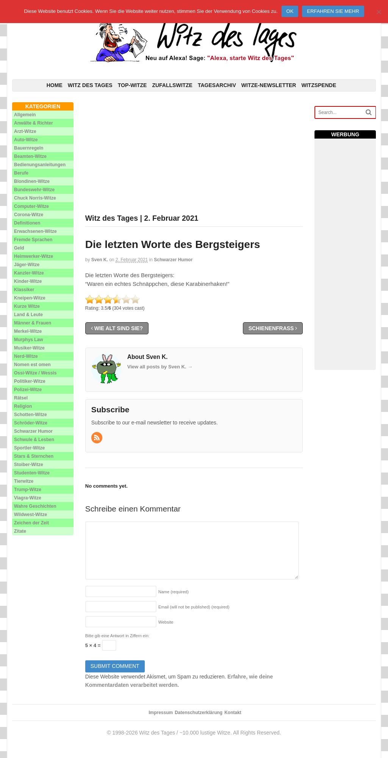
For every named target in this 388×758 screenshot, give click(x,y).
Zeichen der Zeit (31, 523)
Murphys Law (28, 339)
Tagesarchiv (217, 85)
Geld (19, 248)
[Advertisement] (194, 155)
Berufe (21, 173)
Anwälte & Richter (33, 123)
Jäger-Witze (26, 264)
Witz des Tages (90, 85)
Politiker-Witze (29, 381)
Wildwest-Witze (30, 514)
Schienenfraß (273, 328)
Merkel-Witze (28, 331)
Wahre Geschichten (35, 506)
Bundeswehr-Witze (34, 189)
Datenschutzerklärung (198, 712)
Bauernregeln (28, 148)
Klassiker (24, 289)
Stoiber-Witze (28, 464)
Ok (290, 11)
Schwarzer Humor (173, 259)
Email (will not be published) (194, 607)
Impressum (161, 712)
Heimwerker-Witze (33, 256)
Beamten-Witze (30, 156)
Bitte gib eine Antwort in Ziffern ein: (117, 635)
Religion (23, 406)
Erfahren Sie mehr (333, 11)
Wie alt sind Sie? (117, 328)
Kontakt (232, 712)
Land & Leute (28, 314)
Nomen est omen (32, 364)
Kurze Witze (27, 306)
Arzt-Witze (25, 131)
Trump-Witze (27, 489)
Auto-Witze (26, 139)
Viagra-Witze (27, 498)
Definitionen (27, 223)
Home (55, 85)
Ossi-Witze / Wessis (35, 373)
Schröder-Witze (30, 423)
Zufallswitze (172, 85)
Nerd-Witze (26, 356)
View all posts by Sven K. (159, 367)
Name (173, 592)
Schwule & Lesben (34, 439)
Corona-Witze (28, 214)
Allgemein (25, 114)
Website (166, 622)
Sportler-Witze (29, 448)
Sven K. (99, 259)
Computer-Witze (31, 206)
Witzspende (318, 85)
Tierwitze (23, 481)
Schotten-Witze (30, 414)
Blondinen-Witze (32, 181)
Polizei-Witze (28, 389)
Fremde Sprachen (33, 239)
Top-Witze (132, 85)
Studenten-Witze (32, 473)
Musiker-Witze (29, 348)
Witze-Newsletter (268, 85)
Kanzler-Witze (29, 273)
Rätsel (21, 398)
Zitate (20, 531)
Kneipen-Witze (29, 298)
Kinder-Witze (28, 281)
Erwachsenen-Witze (35, 231)
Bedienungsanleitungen (40, 164)
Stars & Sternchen (33, 456)
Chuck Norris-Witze (35, 198)
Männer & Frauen (32, 323)
